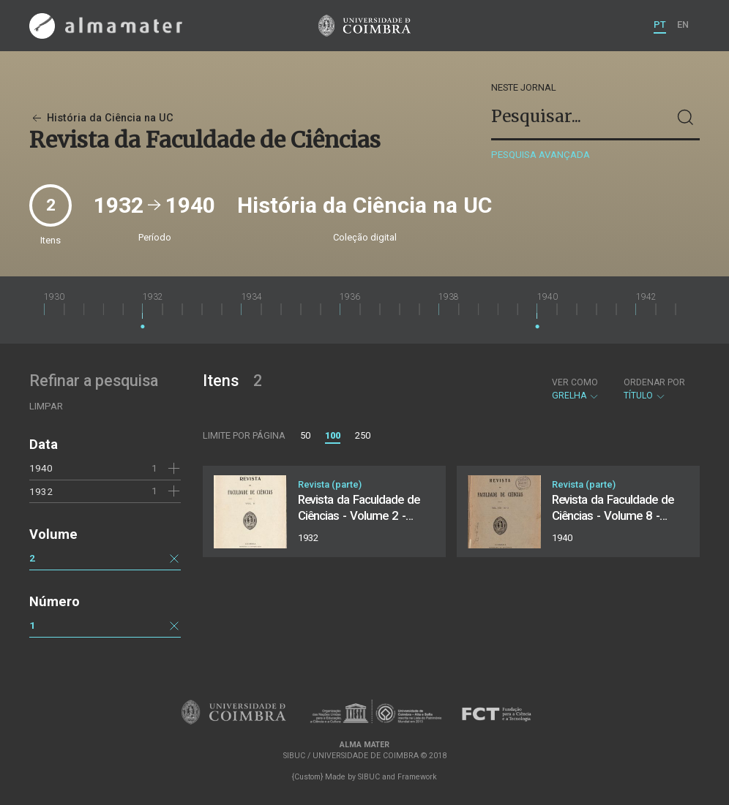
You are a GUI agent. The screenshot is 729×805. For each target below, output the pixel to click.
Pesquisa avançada (540, 154)
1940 (41, 468)
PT (660, 24)
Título (654, 389)
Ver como (575, 382)
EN (683, 24)
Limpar (46, 406)
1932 (41, 491)
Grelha (575, 389)
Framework (417, 777)
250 (362, 435)
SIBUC (369, 777)
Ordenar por (654, 382)
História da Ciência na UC (101, 118)
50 (305, 435)
